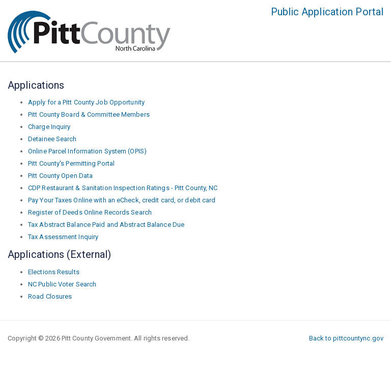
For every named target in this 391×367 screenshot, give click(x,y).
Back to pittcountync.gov (346, 338)
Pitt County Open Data (60, 175)
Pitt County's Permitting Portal (71, 163)
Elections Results (53, 272)
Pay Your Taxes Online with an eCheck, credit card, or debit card (121, 200)
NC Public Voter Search (62, 284)
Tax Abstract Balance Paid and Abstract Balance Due (106, 224)
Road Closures (50, 296)
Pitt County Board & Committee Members (89, 114)
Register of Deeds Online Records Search (90, 212)
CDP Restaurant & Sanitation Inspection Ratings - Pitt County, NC (122, 188)
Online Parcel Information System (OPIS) (87, 151)
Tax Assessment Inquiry (63, 237)
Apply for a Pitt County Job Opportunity (86, 102)
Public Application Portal (327, 12)
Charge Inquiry (49, 126)
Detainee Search (52, 139)
